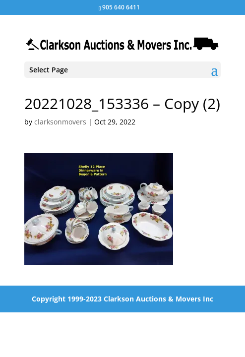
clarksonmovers (60, 121)
